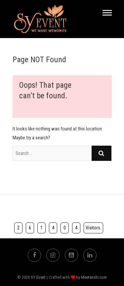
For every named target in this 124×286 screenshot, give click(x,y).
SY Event (38, 277)
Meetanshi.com (94, 277)
